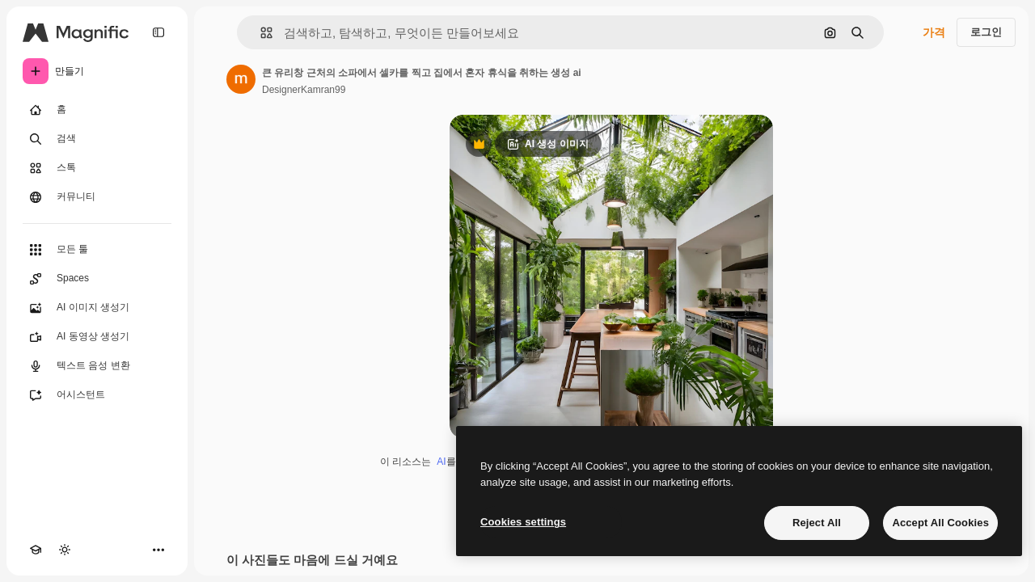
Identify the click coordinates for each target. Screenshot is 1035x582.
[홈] (97, 110)
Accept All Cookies (940, 523)
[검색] (97, 139)
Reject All (816, 523)
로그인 (986, 32)
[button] (260, 33)
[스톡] (97, 168)
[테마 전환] (65, 550)
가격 (934, 32)
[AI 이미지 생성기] (97, 308)
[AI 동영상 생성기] (97, 337)
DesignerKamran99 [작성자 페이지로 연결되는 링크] (303, 89)
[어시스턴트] (97, 395)
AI (441, 461)
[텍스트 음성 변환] (97, 366)
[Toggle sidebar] (158, 32)
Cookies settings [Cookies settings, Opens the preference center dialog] (523, 522)
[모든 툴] (97, 250)
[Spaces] (97, 279)
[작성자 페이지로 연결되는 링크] (241, 79)
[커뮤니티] (97, 197)
